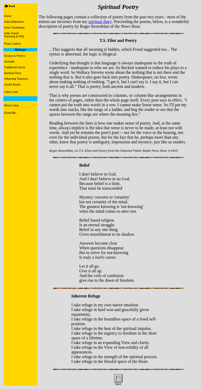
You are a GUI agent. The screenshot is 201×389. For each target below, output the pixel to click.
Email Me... (11, 112)
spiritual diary (100, 21)
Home (8, 16)
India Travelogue (14, 27)
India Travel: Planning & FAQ (13, 35)
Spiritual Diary (12, 73)
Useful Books (12, 84)
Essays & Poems (14, 55)
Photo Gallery (12, 43)
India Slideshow (14, 21)
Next (118, 384)
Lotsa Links (11, 91)
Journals (9, 61)
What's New (11, 105)
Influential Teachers (16, 78)
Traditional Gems (14, 67)
